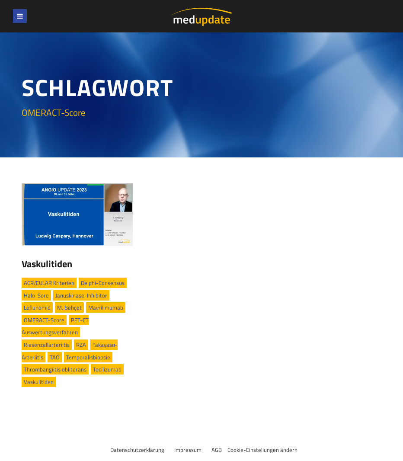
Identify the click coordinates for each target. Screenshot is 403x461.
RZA (81, 344)
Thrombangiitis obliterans (55, 369)
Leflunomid (37, 307)
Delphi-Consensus (103, 283)
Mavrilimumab (105, 307)
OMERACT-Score (44, 320)
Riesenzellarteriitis (47, 344)
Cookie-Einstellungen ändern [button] (262, 449)
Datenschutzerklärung (137, 449)
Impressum (188, 449)
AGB (216, 449)
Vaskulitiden (47, 263)
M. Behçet (69, 307)
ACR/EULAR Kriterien (49, 283)
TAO (55, 357)
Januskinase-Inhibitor (81, 295)
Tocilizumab (107, 369)
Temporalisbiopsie (88, 357)
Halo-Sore (36, 295)
